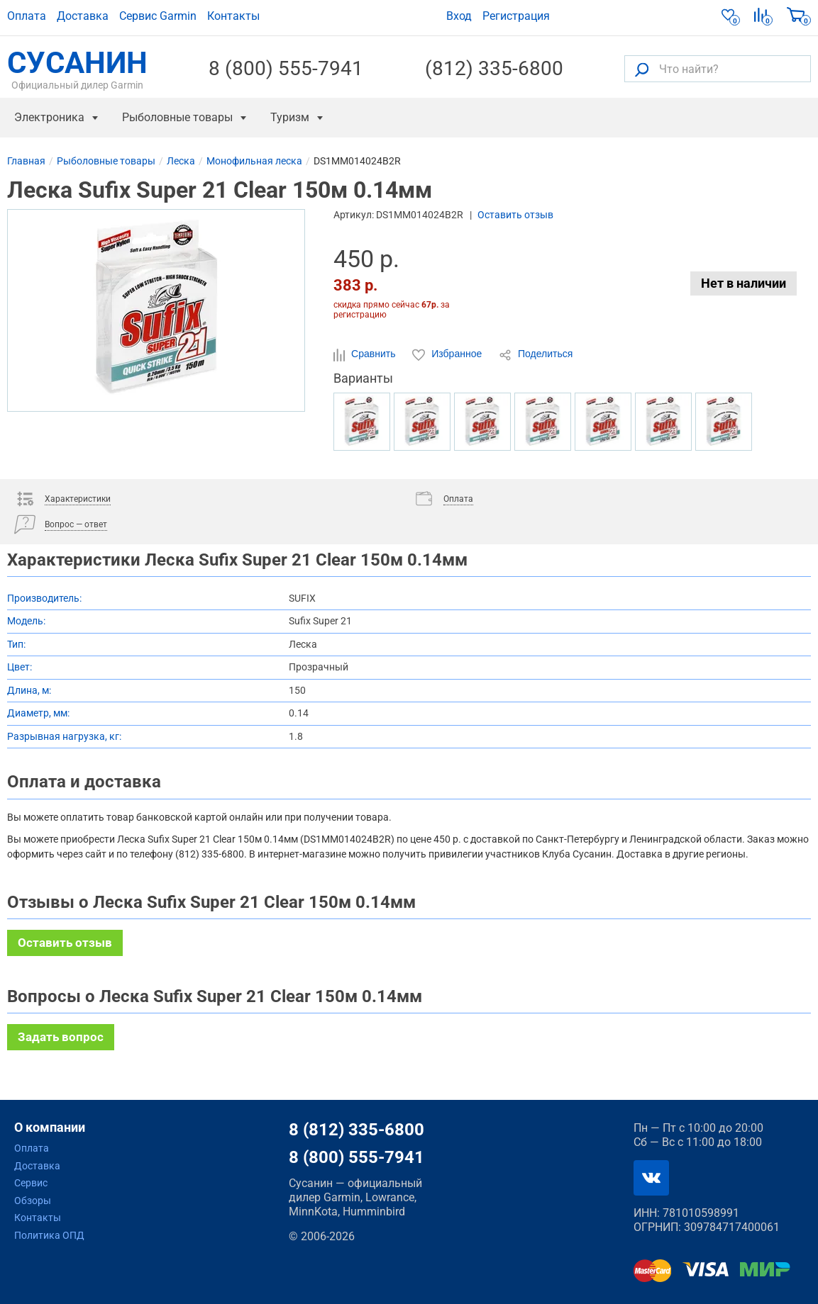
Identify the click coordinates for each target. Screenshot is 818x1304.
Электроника (49, 117)
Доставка (83, 16)
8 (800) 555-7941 (286, 68)
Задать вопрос (61, 1037)
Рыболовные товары (177, 117)
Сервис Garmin (158, 16)
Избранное (448, 354)
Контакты (233, 16)
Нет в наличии (743, 283)
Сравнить (365, 354)
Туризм (289, 117)
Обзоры (32, 1200)
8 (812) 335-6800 (356, 1129)
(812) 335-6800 (494, 68)
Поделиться (536, 354)
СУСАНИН (77, 69)
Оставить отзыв (515, 214)
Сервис (31, 1182)
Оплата (26, 16)
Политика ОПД (49, 1235)
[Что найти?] (717, 68)
